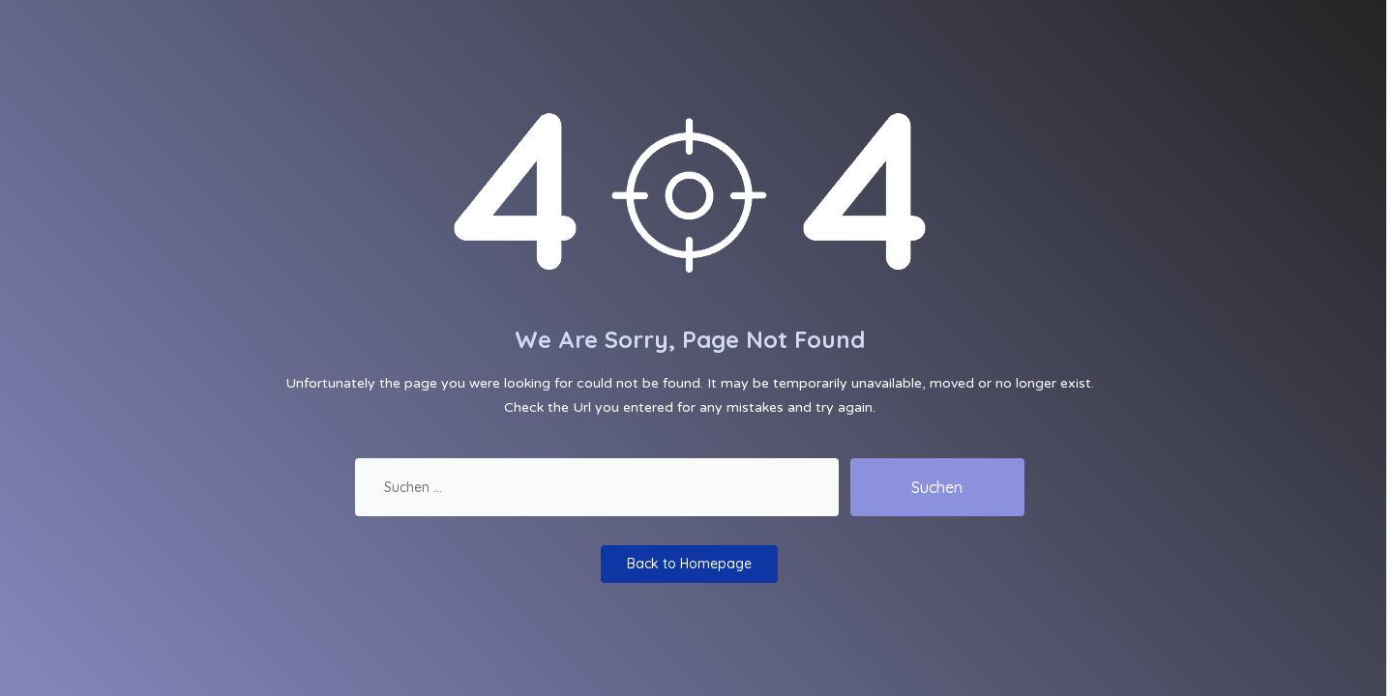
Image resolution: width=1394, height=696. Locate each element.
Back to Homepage (689, 563)
